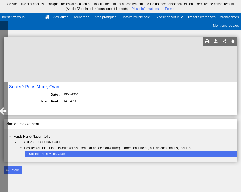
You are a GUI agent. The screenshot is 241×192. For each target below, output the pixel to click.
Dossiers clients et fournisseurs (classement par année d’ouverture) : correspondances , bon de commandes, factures (107, 148)
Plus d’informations (145, 9)
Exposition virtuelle (168, 17)
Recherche (81, 17)
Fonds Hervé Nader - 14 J (31, 136)
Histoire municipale (135, 17)
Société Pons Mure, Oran (47, 154)
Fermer (170, 9)
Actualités (60, 17)
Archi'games (229, 17)
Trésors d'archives (202, 17)
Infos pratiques (105, 17)
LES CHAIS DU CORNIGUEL (40, 142)
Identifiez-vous (13, 17)
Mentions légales (226, 25)
